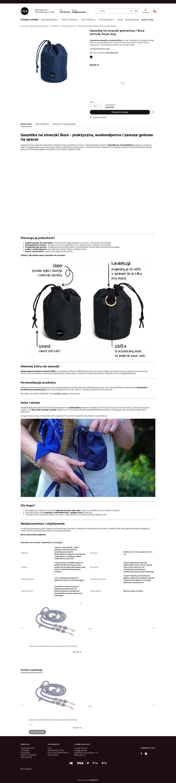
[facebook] (142, 754)
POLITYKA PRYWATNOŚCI (58, 753)
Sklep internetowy (87, 780)
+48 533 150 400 (80, 748)
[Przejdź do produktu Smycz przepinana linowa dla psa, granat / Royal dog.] (55, 623)
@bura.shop (79, 755)
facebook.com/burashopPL (85, 753)
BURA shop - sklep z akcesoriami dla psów (34, 26)
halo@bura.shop (79, 12)
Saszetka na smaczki (69, 26)
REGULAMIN (53, 755)
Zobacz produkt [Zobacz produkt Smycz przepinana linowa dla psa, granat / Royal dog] (37, 732)
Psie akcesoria (55, 26)
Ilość (91, 102)
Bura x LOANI (147, 20)
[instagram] (146, 754)
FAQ (49, 748)
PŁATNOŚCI (25, 753)
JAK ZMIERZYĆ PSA (56, 751)
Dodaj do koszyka (120, 112)
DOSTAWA (25, 751)
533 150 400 (65, 12)
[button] (136, 11)
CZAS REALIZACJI (28, 748)
